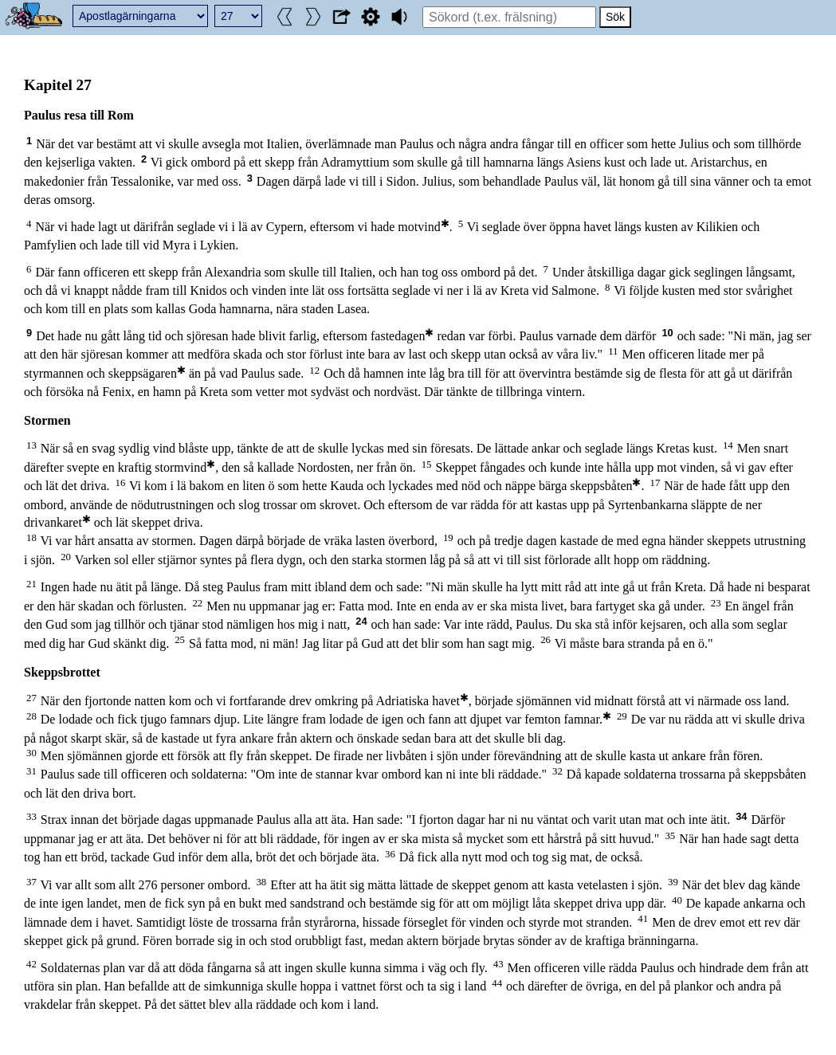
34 (741, 816)
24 (361, 621)
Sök (615, 16)
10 (667, 333)
